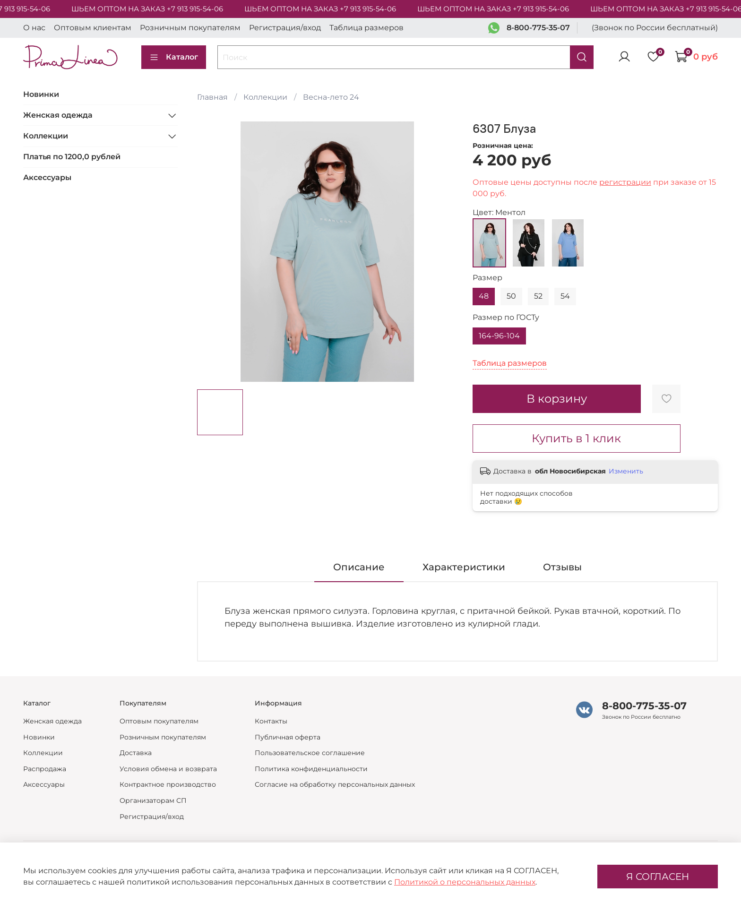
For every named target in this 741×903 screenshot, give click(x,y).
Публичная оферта (287, 737)
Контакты (271, 721)
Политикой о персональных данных (464, 881)
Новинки (41, 94)
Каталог (173, 57)
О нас (34, 27)
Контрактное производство (168, 784)
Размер (487, 277)
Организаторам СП (153, 800)
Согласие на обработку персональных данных (335, 784)
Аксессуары (47, 177)
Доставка (136, 752)
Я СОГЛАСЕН (657, 876)
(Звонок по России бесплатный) (655, 27)
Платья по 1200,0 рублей (72, 156)
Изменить (626, 471)
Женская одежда (58, 115)
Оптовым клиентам (92, 27)
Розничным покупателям (190, 27)
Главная (212, 97)
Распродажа (44, 769)
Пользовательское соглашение (310, 752)
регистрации (625, 182)
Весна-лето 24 (331, 97)
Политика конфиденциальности (311, 769)
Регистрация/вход (285, 27)
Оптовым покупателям (159, 721)
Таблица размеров (366, 27)
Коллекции (265, 97)
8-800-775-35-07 (538, 27)
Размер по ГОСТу (506, 317)
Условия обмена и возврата (168, 769)
